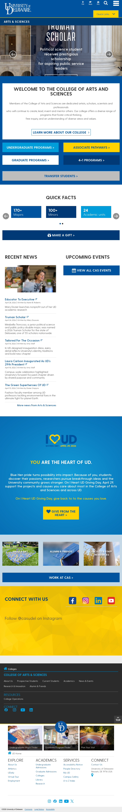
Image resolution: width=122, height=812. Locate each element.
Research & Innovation (14, 686)
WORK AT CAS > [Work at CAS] (61, 577)
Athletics (12, 768)
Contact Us (96, 764)
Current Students (50, 681)
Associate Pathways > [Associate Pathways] (91, 147)
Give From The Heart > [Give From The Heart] (61, 513)
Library (39, 779)
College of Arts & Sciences (25, 675)
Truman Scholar (15, 317)
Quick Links (103, 14)
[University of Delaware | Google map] (92, 775)
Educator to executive (19, 299)
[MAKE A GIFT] (20, 554)
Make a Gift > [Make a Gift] (61, 235)
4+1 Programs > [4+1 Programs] (91, 160)
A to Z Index (69, 780)
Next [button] (116, 216)
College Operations (13, 698)
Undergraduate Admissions (43, 766)
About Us (8, 681)
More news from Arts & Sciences (36, 405)
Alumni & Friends (38, 686)
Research (40, 783)
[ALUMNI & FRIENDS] (61, 554)
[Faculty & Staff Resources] (102, 554)
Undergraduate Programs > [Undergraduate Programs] (30, 147)
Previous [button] (5, 216)
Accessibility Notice (73, 764)
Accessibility (50, 809)
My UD (66, 772)
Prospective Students (27, 681)
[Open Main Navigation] (116, 3)
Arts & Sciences (17, 21)
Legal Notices (39, 809)
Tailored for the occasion (22, 340)
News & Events (86, 681)
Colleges (40, 775)
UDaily (11, 772)
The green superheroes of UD (25, 384)
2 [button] (62, 224)
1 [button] (60, 224)
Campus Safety (70, 776)
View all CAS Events (91, 270)
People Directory (71, 768)
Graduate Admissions (46, 771)
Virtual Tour (13, 776)
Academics (69, 681)
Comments (28, 809)
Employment (14, 780)
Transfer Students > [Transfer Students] (61, 176)
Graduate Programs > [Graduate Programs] (30, 160)
